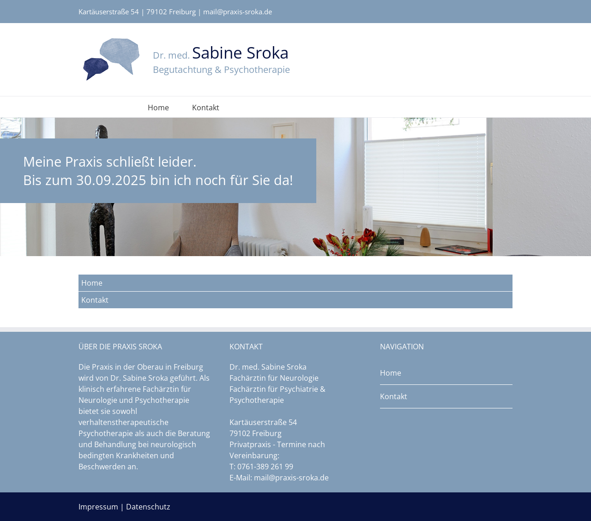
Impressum (98, 507)
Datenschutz (148, 507)
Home (158, 107)
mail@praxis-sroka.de (237, 11)
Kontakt (205, 107)
